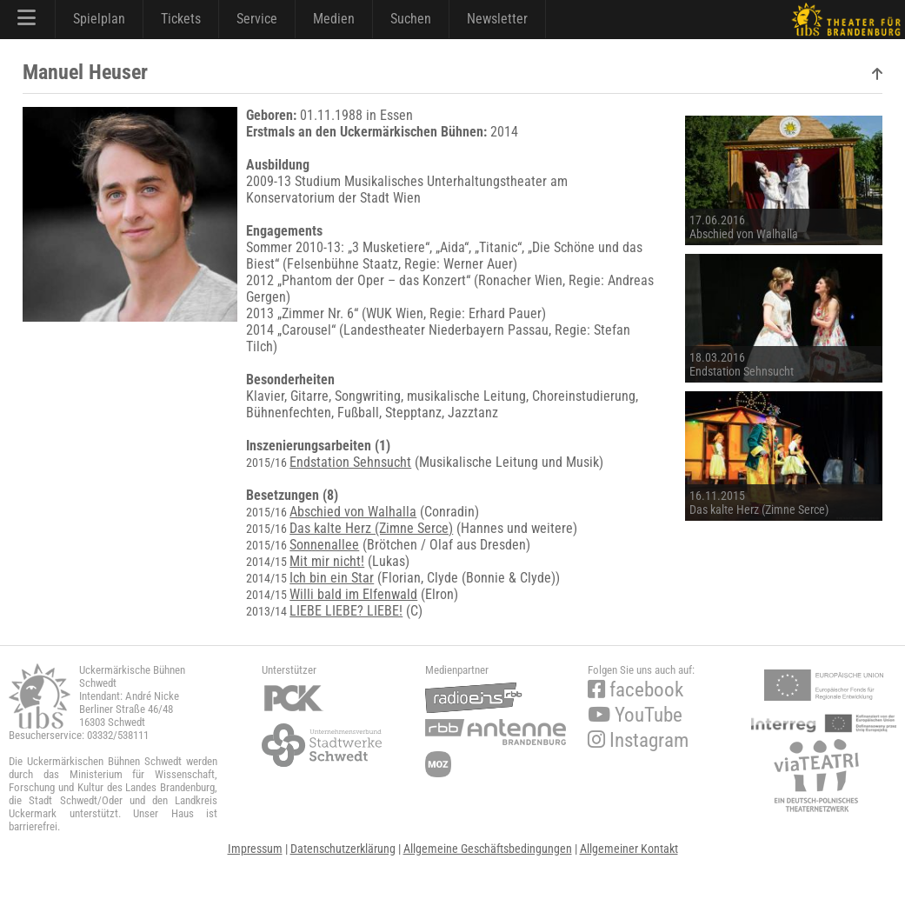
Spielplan (99, 18)
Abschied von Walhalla (352, 511)
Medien (334, 18)
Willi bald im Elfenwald (353, 594)
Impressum (255, 849)
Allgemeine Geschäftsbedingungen (487, 849)
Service (256, 18)
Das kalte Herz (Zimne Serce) (371, 528)
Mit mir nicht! (326, 561)
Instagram (638, 740)
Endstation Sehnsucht (350, 462)
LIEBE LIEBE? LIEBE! (346, 611)
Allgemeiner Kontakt (629, 849)
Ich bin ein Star (331, 577)
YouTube (635, 715)
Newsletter (497, 18)
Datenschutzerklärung (343, 849)
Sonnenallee (324, 544)
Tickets (181, 18)
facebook (635, 690)
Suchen (410, 18)
